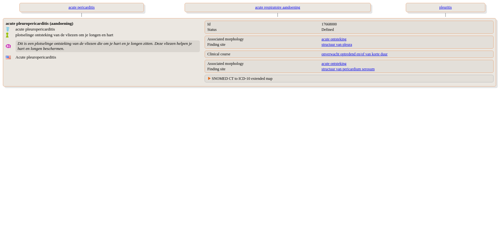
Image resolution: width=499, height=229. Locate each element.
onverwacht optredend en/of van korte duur (354, 54)
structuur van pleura (336, 44)
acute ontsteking (333, 39)
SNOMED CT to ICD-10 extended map (242, 78)
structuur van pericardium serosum (348, 69)
